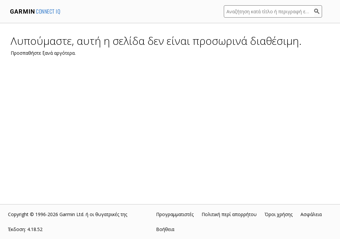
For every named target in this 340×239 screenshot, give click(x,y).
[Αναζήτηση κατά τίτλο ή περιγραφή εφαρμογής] (269, 11)
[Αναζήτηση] (318, 11)
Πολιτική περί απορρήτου (229, 214)
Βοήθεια (165, 229)
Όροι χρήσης (279, 214)
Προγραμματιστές (175, 214)
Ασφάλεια (311, 214)
